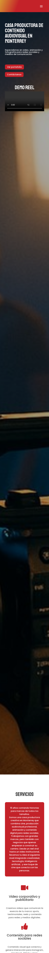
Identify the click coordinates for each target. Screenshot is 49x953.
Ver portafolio (14, 67)
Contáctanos (14, 74)
